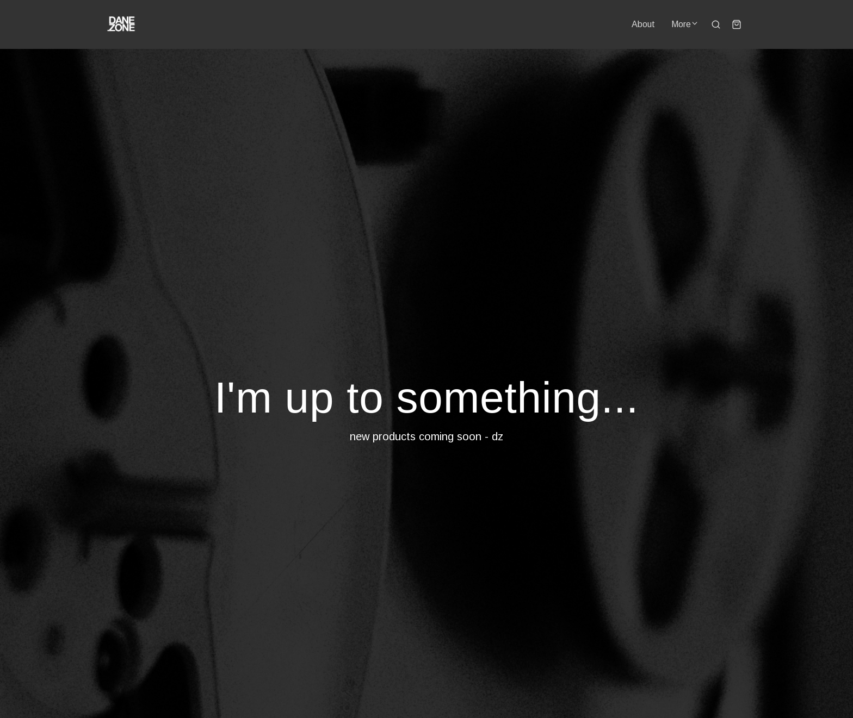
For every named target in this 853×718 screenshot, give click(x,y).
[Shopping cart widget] (736, 24)
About (643, 24)
